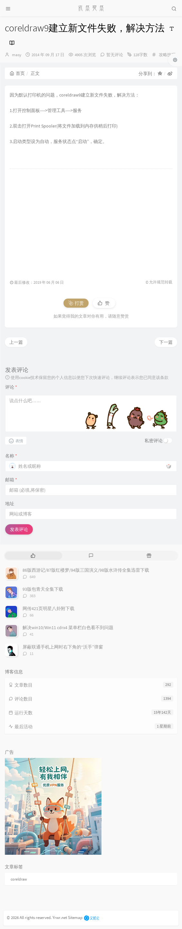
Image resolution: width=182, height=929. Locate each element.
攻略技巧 (167, 54)
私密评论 (154, 441)
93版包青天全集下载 (43, 589)
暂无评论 (114, 54)
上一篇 (16, 342)
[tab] (33, 555)
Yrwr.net (60, 917)
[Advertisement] (91, 221)
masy (16, 54)
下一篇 (166, 342)
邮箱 (11, 480)
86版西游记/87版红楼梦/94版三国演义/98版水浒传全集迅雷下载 (86, 570)
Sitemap (75, 917)
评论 (11, 387)
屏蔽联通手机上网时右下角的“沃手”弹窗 (63, 647)
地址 (9, 503)
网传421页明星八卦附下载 (48, 608)
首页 (17, 73)
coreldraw (19, 879)
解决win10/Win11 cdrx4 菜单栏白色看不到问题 (68, 627)
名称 (11, 456)
